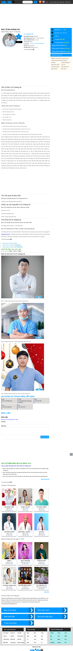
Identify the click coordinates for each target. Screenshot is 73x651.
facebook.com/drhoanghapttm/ (37, 43)
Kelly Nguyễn (25, 559)
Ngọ (28, 631)
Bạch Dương (20, 641)
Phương (52, 641)
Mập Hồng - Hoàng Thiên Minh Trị (25, 530)
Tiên (58, 634)
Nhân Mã (12, 637)
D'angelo (53, 62)
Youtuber (9, 560)
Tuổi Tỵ (25, 508)
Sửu (35, 637)
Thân (42, 631)
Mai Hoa (41, 530)
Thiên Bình (20, 634)
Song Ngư (66, 42)
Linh (66, 631)
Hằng (58, 637)
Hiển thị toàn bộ (45, 477)
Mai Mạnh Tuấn (9, 505)
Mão (28, 641)
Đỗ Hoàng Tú (64, 60)
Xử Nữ (12, 634)
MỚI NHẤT (67, 2)
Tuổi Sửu (9, 562)
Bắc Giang (25, 587)
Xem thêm (46, 590)
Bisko (9, 559)
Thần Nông (6, 637)
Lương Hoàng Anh (65, 62)
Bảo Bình (5, 641)
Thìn (35, 641)
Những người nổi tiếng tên (9, 243)
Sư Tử (4, 634)
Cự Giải (19, 631)
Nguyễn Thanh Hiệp (56, 58)
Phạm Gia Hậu (41, 559)
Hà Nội (9, 533)
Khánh (59, 641)
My (51, 634)
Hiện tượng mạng (41, 585)
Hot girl (51, 2)
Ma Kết (19, 637)
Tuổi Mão (25, 533)
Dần (42, 637)
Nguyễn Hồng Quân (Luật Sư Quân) (25, 584)
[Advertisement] (25, 451)
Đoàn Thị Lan (25, 505)
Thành (52, 631)
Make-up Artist (25, 560)
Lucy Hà (63, 64)
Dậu (28, 634)
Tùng (58, 631)
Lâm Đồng (41, 587)
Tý (27, 637)
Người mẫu (61, 2)
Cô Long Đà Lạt (41, 584)
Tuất (35, 634)
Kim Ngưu (5, 631)
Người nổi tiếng (5, 31)
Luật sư (25, 585)
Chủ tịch (41, 560)
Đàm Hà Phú (54, 68)
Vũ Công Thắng (41, 505)
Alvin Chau (63, 68)
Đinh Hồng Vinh (65, 66)
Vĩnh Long (9, 587)
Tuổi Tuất (41, 533)
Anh (66, 637)
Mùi (35, 631)
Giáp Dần (62, 39)
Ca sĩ (47, 2)
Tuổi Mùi (41, 508)
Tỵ (41, 641)
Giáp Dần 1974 (5, 234)
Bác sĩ (11, 31)
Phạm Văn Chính (55, 64)
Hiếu (66, 634)
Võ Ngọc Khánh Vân (9, 584)
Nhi (51, 637)
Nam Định (9, 508)
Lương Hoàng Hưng (56, 60)
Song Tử (12, 631)
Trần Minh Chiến (55, 66)
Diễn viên (56, 2)
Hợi (42, 634)
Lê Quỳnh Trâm (65, 58)
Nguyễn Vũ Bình (9, 530)
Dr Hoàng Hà (17, 31)
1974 (65, 29)
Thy (65, 641)
